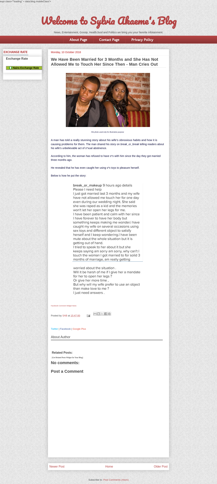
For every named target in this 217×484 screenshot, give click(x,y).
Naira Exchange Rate (24, 67)
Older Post (161, 466)
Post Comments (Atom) (116, 479)
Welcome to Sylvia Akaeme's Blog (108, 21)
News (74, 306)
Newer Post (57, 466)
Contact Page (109, 39)
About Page (78, 39)
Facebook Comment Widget (61, 306)
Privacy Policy (142, 39)
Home (109, 466)
